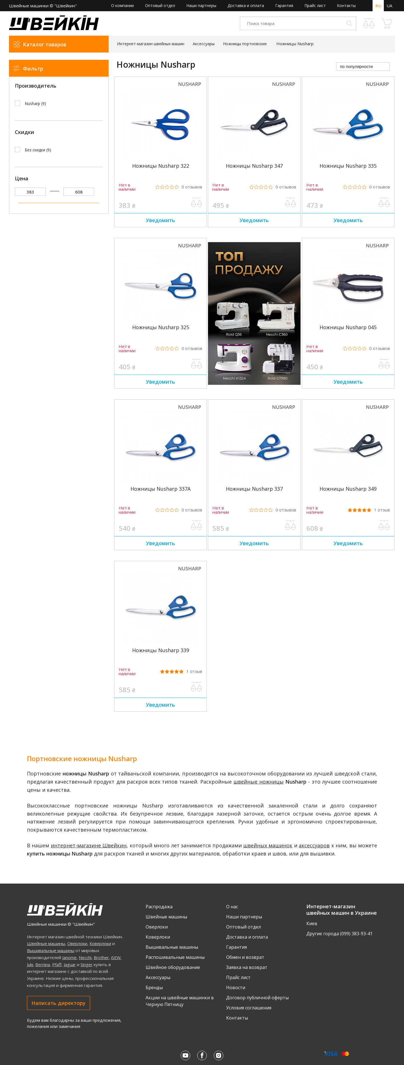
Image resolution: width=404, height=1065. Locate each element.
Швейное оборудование (173, 967)
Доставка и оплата (246, 5)
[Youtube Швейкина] (185, 1055)
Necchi (85, 957)
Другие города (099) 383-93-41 (339, 933)
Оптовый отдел (160, 5)
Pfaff (56, 964)
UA (389, 5)
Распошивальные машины (175, 957)
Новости (235, 987)
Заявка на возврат (246, 967)
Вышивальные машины (50, 950)
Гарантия (284, 5)
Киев (311, 923)
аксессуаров (314, 845)
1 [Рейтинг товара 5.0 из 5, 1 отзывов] (382, 510)
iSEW (116, 957)
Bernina (42, 964)
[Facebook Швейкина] (202, 1055)
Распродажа (159, 907)
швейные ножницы (258, 781)
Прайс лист (315, 5)
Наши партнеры (201, 5)
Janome (69, 957)
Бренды (154, 987)
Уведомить (160, 220)
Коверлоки (100, 943)
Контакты (346, 5)
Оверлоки (77, 943)
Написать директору (58, 1003)
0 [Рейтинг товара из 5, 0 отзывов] (192, 187)
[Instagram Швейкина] (218, 1055)
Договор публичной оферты (257, 998)
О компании (122, 5)
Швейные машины (46, 943)
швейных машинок (267, 845)
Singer (87, 964)
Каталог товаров (44, 44)
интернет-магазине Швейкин (89, 845)
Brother (101, 957)
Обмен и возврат (245, 957)
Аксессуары (158, 977)
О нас (232, 907)
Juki (30, 964)
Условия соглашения (248, 1008)
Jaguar (70, 964)
